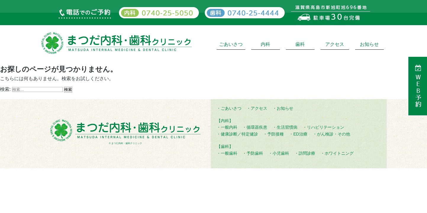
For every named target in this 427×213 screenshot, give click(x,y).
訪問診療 (307, 153)
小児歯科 (281, 153)
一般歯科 (229, 153)
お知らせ (369, 44)
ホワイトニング (339, 153)
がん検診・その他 (333, 134)
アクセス (334, 44)
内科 (265, 44)
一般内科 (229, 127)
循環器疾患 (256, 127)
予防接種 (275, 134)
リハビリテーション (325, 127)
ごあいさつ (231, 44)
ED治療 (300, 134)
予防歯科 (254, 153)
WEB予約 (418, 91)
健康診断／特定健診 (239, 134)
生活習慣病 (287, 127)
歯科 (300, 44)
